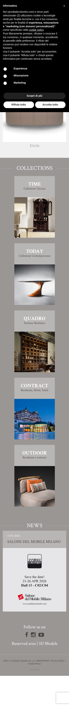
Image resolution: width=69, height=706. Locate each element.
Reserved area (24, 674)
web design (34, 699)
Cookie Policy (34, 694)
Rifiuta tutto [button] (18, 104)
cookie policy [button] (36, 29)
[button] (64, 6)
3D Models (48, 674)
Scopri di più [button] (34, 95)
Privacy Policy (57, 691)
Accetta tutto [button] (50, 104)
